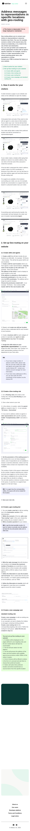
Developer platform (15, 810)
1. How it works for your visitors (12, 66)
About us (15, 804)
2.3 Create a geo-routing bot (12, 75)
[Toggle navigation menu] (26, 3)
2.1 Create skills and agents (12, 71)
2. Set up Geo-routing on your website (14, 68)
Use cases (15, 807)
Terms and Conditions (15, 813)
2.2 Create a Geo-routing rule (12, 73)
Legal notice (15, 816)
